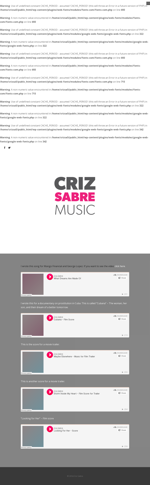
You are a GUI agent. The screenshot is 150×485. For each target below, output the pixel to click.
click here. (120, 266)
